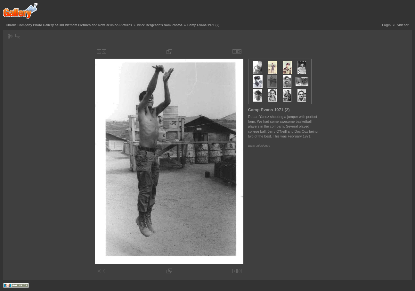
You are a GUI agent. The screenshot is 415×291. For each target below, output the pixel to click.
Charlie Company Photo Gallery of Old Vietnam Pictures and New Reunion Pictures (69, 25)
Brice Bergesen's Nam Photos (159, 25)
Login (386, 25)
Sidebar (403, 25)
